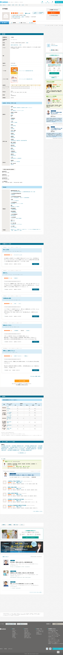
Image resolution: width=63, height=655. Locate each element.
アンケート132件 (27, 466)
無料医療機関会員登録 (41, 13)
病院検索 (13, 631)
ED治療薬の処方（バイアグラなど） (16, 224)
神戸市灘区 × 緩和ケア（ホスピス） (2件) (17, 447)
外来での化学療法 (13, 227)
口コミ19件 (19, 494)
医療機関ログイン (54, 77)
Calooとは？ (14, 630)
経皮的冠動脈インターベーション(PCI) (17, 203)
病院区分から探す (27, 636)
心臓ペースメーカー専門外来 (15, 161)
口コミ (22, 524)
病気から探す (26, 630)
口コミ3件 (19, 488)
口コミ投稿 (14, 637)
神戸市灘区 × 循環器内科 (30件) (31, 445)
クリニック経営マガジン (52, 638)
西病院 (12, 487)
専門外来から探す (27, 635)
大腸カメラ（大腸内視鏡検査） (25, 197)
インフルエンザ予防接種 (32, 229)
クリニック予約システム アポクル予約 (54, 635)
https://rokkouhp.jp (14, 65)
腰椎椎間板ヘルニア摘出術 (15, 206)
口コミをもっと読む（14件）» (35, 376)
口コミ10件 (19, 506)
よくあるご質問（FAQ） (40, 631)
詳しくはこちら (54, 73)
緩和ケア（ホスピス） (28, 107)
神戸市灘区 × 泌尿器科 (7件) (31, 448)
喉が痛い (28, 330)
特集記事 (13, 635)
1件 (54, 86)
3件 (54, 100)
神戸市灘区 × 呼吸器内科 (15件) (18, 445)
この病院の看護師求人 (35, 13)
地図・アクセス (16, 524)
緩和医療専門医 (13, 155)
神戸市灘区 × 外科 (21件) (31, 447)
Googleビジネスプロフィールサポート (54, 641)
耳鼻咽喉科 (12, 119)
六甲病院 (5, 9)
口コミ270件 (20, 466)
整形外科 (14, 110)
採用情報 (5, 648)
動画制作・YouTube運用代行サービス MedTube (55, 643)
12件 (59, 86)
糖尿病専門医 (13, 131)
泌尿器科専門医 (13, 143)
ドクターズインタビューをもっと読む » (35, 592)
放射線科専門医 (13, 158)
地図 (24, 15)
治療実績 (10, 524)
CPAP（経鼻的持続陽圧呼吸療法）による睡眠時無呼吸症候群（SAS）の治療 (23, 191)
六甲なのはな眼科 (50, 81)
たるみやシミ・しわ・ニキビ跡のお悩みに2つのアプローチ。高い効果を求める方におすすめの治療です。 (21, 585)
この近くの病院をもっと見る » (38, 511)
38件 (59, 100)
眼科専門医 (12, 149)
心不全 (8, 410)
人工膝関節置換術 (13, 209)
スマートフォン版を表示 (57, 648)
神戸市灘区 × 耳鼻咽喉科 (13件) (13, 450)
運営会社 (1, 648)
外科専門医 (12, 128)
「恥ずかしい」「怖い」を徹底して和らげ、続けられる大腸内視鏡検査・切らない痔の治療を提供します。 (21, 563)
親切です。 (5, 272)
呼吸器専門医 (13, 134)
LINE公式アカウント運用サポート (53, 642)
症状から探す (26, 631)
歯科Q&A (13, 636)
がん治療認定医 (18, 158)
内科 (11, 107)
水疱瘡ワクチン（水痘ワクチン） (22, 229)
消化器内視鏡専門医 (24, 140)
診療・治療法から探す (27, 637)
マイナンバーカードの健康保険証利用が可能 (26, 70)
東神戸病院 (16, 499)
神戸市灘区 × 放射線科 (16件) (26, 450)
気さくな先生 (6, 249)
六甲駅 (22, 16)
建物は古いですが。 (7, 325)
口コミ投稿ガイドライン (40, 630)
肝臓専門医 (18, 140)
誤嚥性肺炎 (8, 408)
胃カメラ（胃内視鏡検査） (15, 197)
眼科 (11, 116)
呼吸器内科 (14, 107)
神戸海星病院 (13, 493)
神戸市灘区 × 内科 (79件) (5, 445)
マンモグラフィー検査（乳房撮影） (16, 218)
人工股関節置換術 (13, 212)
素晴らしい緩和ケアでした (9, 350)
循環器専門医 (13, 137)
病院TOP (4, 524)
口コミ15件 (19, 482)
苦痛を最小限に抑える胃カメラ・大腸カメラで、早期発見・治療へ (22, 475)
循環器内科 (19, 107)
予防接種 (15, 122)
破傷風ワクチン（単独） (18, 230)
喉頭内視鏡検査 (13, 215)
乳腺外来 (12, 164)
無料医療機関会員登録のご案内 (53, 630)
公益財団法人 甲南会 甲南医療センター (15, 481)
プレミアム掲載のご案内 (52, 631)
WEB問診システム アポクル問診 (53, 636)
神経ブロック (13, 221)
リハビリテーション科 (19, 110)
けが (20, 303)
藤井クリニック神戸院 (51, 96)
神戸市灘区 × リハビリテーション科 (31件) (16, 448)
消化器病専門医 (13, 140)
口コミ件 (28, 13)
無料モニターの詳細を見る (30, 537)
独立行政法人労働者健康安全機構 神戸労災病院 (17, 505)
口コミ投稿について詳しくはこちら (22, 384)
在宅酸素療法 (13, 194)
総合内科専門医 (13, 125)
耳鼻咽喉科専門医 (13, 152)
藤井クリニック (8, 461)
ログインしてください (54, 45)
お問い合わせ (10, 648)
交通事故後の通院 (7, 298)
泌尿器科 (12, 113)
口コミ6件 (19, 500)
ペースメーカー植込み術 (14, 200)
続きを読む (53, 121)
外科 (11, 110)
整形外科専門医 (13, 146)
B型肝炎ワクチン (13, 229)
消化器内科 (23, 107)
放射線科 (12, 122)
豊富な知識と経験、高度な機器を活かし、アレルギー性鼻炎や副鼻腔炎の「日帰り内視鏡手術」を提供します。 (21, 574)
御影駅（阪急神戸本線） (16, 16)
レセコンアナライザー (51, 637)
